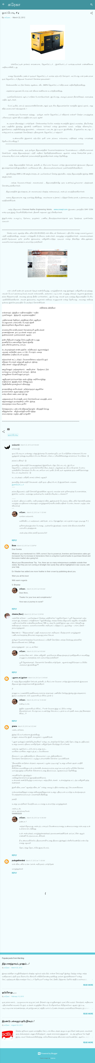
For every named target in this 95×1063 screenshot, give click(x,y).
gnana (14, 726)
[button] (91, 13)
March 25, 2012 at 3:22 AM (27, 726)
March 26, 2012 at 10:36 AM (36, 818)
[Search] (91, 5)
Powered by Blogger (47, 1053)
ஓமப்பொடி (13, 435)
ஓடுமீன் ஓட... (9, 992)
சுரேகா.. (22, 512)
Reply (14, 540)
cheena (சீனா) (17, 614)
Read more (88, 985)
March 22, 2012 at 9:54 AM (30, 445)
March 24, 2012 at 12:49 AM (37, 678)
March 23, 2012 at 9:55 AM (36, 651)
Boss (14, 545)
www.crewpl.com (61, 209)
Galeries (52, 1058)
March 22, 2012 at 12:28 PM (26, 546)
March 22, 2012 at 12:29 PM (34, 614)
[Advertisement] (47, 931)
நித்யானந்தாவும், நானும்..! (15, 963)
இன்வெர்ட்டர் (18, 484)
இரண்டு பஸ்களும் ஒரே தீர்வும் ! (18, 1021)
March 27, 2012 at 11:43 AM (35, 860)
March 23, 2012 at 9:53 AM (36, 589)
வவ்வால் (16, 445)
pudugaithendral (18, 860)
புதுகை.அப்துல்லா (19, 677)
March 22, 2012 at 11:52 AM (36, 512)
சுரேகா (14, 5)
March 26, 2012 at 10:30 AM (36, 700)
